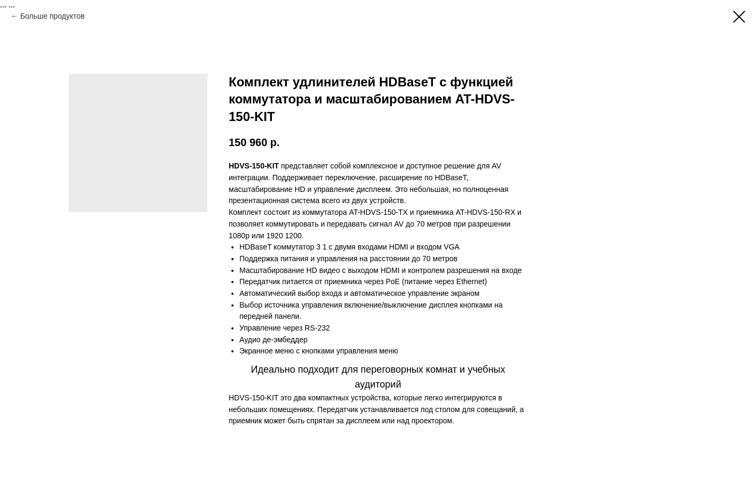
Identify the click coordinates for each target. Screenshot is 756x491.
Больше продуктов (52, 16)
